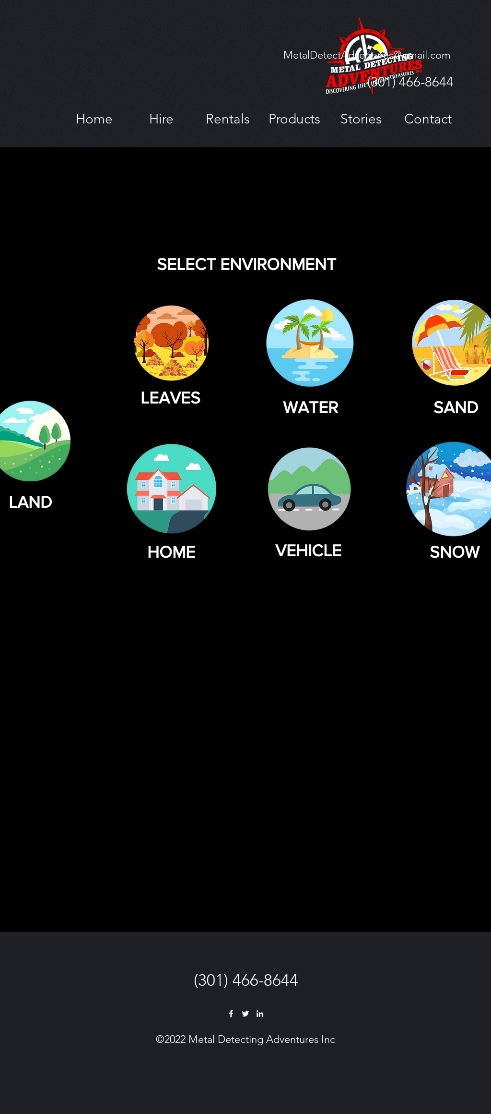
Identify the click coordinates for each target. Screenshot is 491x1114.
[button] (161, 119)
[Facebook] (231, 1013)
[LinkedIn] (260, 1013)
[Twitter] (245, 1013)
